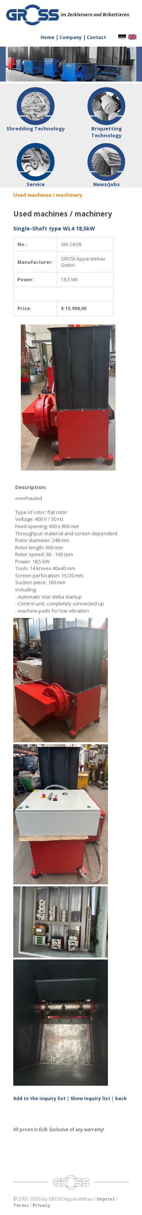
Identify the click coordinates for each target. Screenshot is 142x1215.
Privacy (41, 1205)
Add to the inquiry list (39, 1098)
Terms (21, 1205)
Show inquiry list (90, 1098)
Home (48, 37)
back (121, 1098)
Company (71, 37)
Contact (96, 37)
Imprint (106, 1199)
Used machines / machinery (47, 194)
